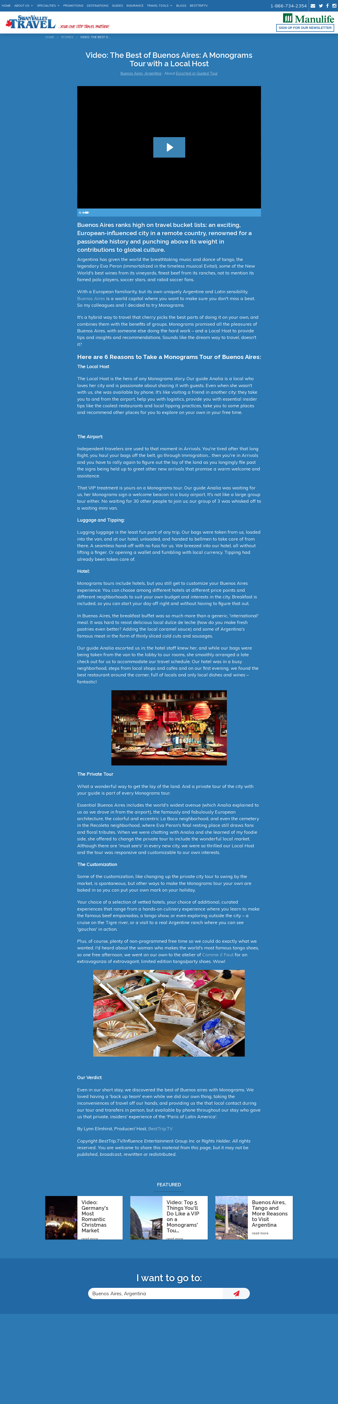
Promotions (73, 5)
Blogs (181, 5)
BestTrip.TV (160, 1128)
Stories (67, 37)
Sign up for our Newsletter (305, 28)
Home (6, 5)
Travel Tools (157, 5)
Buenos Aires (91, 298)
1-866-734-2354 (289, 5)
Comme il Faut (218, 954)
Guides (117, 5)
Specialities (46, 5)
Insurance (135, 5)
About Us (21, 5)
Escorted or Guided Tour (197, 73)
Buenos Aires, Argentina (141, 73)
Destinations (97, 5)
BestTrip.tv (199, 5)
